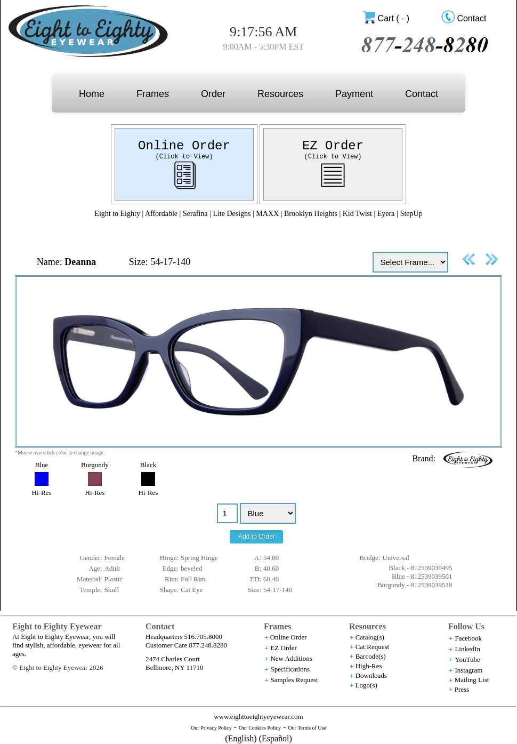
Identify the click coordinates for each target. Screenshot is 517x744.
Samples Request (294, 680)
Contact (471, 18)
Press (462, 689)
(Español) (275, 738)
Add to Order (256, 536)
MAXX (267, 214)
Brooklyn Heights (311, 214)
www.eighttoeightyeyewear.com (258, 717)
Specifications (290, 669)
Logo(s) (366, 685)
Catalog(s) (370, 637)
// (268, 513)
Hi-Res (42, 493)
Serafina (195, 214)
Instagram (468, 670)
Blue (42, 465)
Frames (152, 94)
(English (239, 738)
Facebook (468, 638)
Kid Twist (357, 214)
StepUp (411, 214)
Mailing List (472, 680)
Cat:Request (373, 647)
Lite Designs (232, 214)
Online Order (184, 146)
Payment (354, 94)
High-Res (369, 666)
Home (91, 94)
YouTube (467, 659)
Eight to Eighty (117, 214)
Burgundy (95, 465)
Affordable (161, 214)
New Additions (291, 658)
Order (213, 94)
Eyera (386, 214)
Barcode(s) (371, 656)
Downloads (371, 675)
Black (148, 465)
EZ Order (332, 146)
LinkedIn (467, 649)
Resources (280, 94)
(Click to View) (184, 157)
